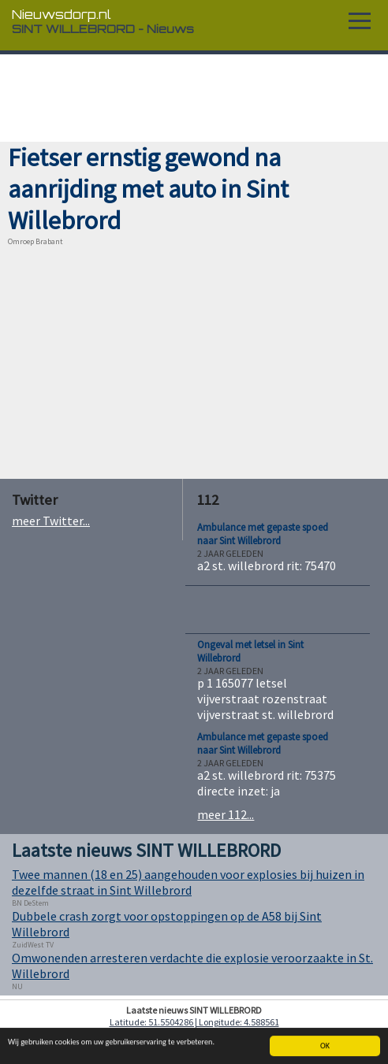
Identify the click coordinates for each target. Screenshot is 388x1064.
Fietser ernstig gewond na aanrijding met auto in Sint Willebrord (148, 189)
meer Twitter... (51, 520)
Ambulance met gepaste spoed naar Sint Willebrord (262, 534)
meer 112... (225, 814)
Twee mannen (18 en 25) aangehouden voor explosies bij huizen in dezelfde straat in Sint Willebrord (188, 882)
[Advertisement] (194, 98)
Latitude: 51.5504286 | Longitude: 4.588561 (194, 1022)
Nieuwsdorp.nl (61, 14)
